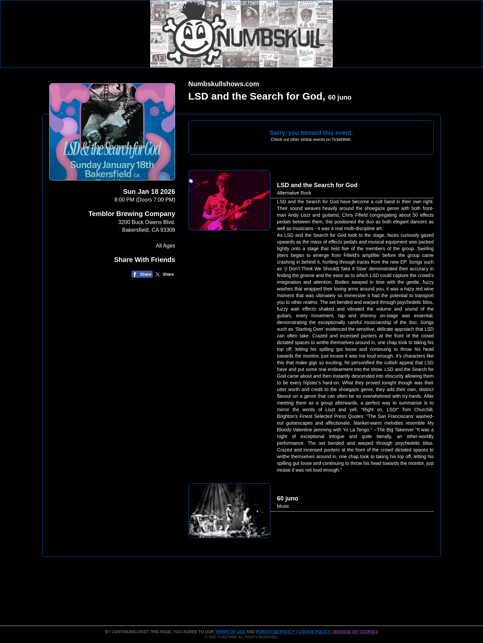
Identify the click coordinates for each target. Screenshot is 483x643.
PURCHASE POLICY (276, 632)
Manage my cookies (355, 632)
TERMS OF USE (230, 632)
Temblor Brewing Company (132, 213)
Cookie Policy (314, 632)
